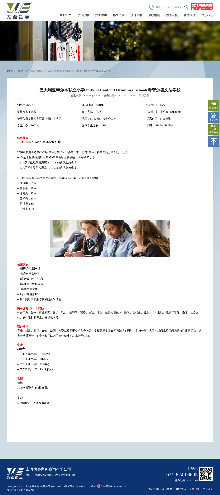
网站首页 (66, 15)
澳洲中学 (101, 15)
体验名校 (172, 15)
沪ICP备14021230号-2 (85, 486)
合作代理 (189, 15)
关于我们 (207, 15)
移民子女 (119, 15)
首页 (13, 70)
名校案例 (154, 15)
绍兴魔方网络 (28, 489)
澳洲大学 (136, 15)
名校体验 (181, 489)
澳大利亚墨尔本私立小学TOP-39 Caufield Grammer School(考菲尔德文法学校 (70, 70)
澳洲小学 (83, 15)
